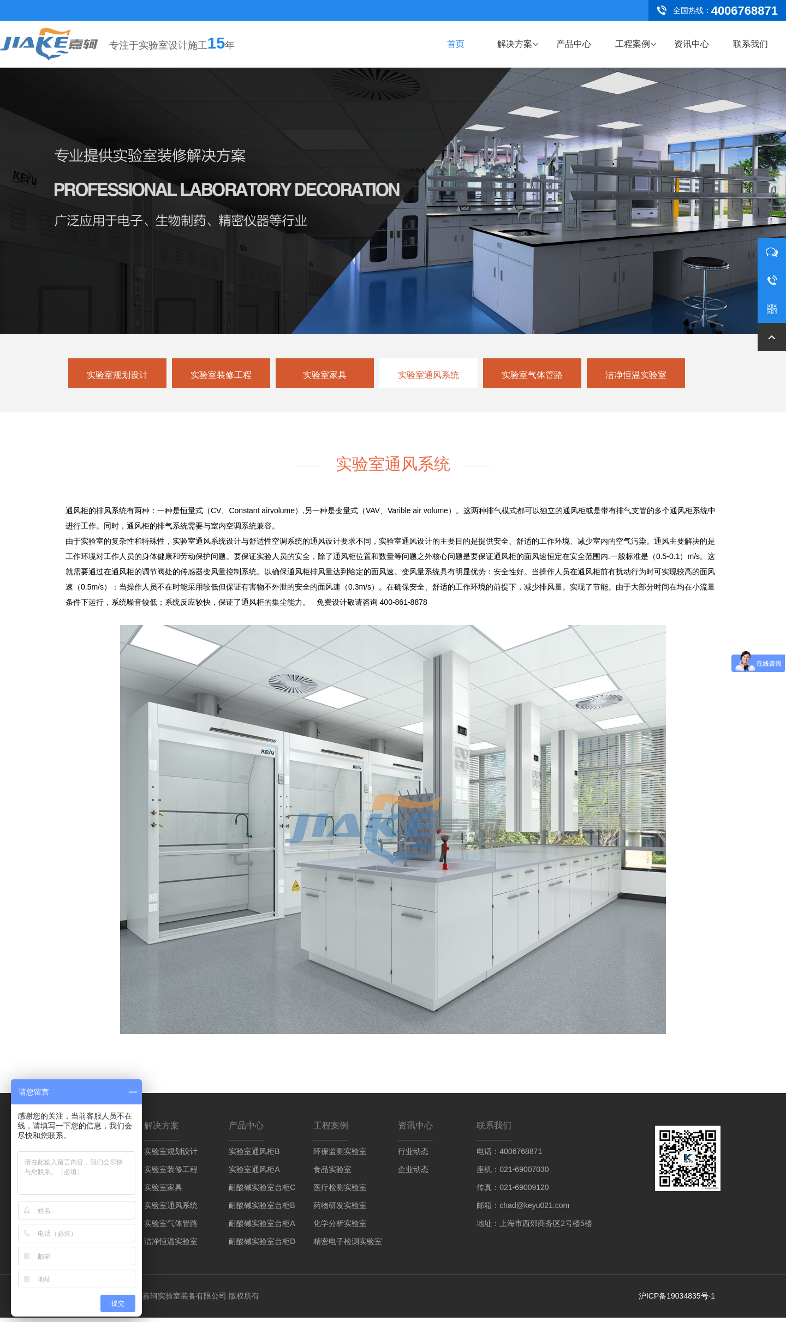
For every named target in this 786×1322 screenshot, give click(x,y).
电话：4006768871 (509, 1155)
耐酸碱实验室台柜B (262, 1209)
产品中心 (573, 44)
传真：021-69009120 (513, 1191)
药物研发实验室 (340, 1209)
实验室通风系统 (428, 375)
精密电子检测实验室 (347, 1245)
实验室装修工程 (221, 375)
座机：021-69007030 (513, 1173)
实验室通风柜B (254, 1155)
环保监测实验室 (340, 1155)
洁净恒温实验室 (635, 375)
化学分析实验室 (340, 1227)
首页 (456, 44)
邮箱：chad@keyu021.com (523, 1209)
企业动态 (413, 1173)
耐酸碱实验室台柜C (262, 1191)
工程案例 (632, 44)
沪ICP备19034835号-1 (677, 1300)
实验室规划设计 (117, 375)
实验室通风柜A (254, 1173)
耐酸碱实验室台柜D (262, 1245)
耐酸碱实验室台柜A (262, 1227)
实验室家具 (325, 375)
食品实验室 (332, 1173)
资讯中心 (691, 44)
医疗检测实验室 (340, 1191)
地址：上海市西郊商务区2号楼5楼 (534, 1227)
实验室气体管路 (532, 375)
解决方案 (514, 44)
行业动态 (413, 1155)
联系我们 (750, 44)
